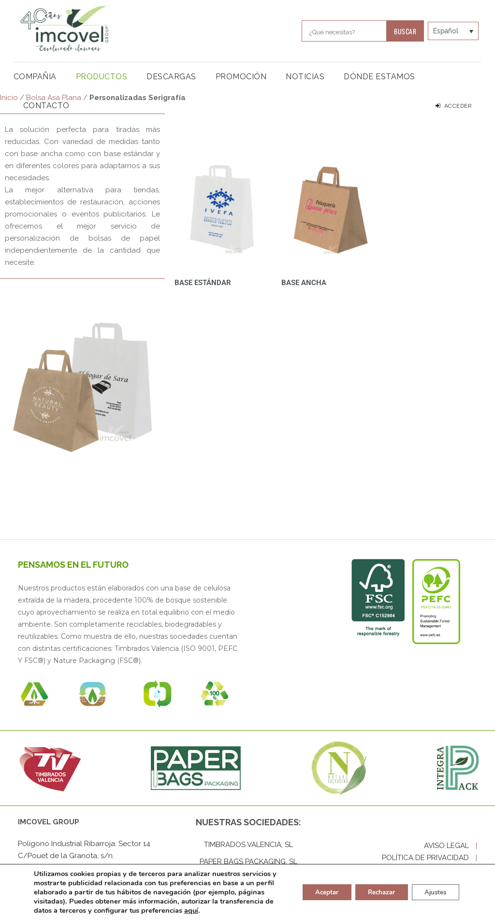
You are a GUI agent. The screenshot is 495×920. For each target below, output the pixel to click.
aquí (247, 910)
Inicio (9, 97)
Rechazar (374, 892)
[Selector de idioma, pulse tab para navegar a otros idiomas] (445, 31)
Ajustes (433, 892)
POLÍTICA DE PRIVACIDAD (429, 857)
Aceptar (315, 892)
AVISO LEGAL (450, 845)
